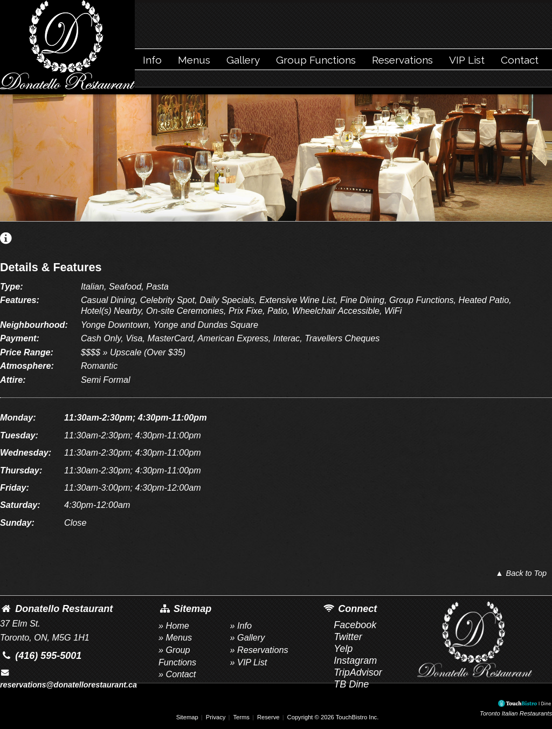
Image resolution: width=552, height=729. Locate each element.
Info (152, 60)
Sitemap (187, 717)
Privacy (216, 717)
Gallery (243, 60)
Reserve (268, 717)
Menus (194, 60)
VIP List (467, 60)
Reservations (402, 60)
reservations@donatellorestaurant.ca (68, 679)
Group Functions (316, 60)
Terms (241, 717)
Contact (520, 60)
